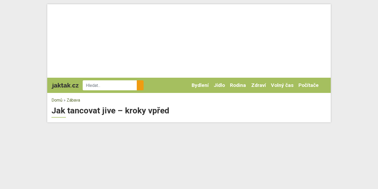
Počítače (308, 85)
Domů (56, 100)
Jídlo (219, 85)
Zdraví (258, 85)
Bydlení (200, 85)
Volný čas (282, 85)
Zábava (73, 100)
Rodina (238, 85)
